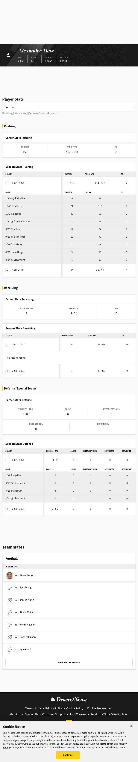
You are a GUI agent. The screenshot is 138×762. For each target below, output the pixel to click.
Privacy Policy (53, 708)
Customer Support (54, 714)
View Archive (119, 714)
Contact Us (31, 714)
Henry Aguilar (20, 624)
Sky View (13, 229)
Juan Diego (14, 252)
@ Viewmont (15, 260)
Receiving (20, 113)
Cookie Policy (74, 708)
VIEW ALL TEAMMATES (69, 662)
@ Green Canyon (17, 221)
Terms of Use (33, 708)
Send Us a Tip (98, 714)
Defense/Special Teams (43, 113)
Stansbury (13, 244)
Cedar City (14, 206)
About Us (15, 714)
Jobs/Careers (78, 714)
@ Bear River (15, 237)
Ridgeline (13, 214)
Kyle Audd (18, 649)
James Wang (20, 600)
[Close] (132, 729)
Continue (68, 757)
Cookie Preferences (99, 708)
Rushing (7, 113)
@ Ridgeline (15, 198)
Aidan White (19, 612)
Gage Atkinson (21, 637)
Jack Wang (18, 587)
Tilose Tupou (20, 575)
